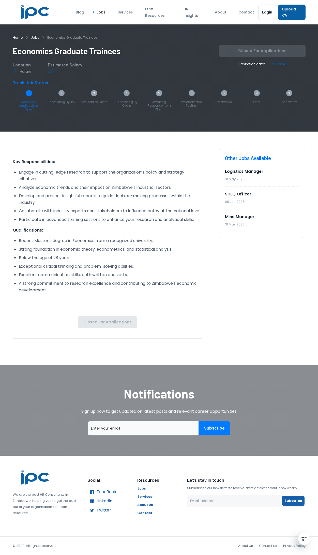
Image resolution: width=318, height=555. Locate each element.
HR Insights (191, 12)
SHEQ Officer (238, 194)
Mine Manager (239, 217)
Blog (80, 12)
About (220, 12)
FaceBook (101, 492)
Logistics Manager (244, 171)
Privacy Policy (294, 545)
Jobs (100, 12)
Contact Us (268, 545)
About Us (145, 504)
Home (18, 37)
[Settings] (304, 539)
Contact (246, 12)
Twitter (99, 510)
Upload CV (291, 12)
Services (125, 12)
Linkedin (99, 501)
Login (267, 12)
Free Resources (155, 12)
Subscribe (214, 428)
